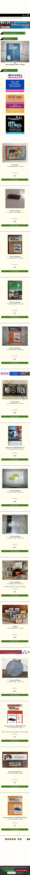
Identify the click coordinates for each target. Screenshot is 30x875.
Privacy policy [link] (19, 872)
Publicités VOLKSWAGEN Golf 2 (15, 447)
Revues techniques (15, 256)
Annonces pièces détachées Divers (14, 18)
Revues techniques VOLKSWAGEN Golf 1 (15, 817)
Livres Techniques (15, 490)
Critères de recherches (10, 33)
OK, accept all (8, 870)
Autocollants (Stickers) (15, 772)
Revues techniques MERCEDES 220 (15, 726)
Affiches (15, 626)
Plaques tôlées (15, 402)
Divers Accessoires (15, 210)
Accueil (2, 18)
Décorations (15, 165)
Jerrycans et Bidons (15, 680)
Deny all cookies (21, 870)
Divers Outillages (15, 582)
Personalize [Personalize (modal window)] (11, 872)
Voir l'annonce (15, 179)
